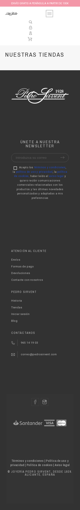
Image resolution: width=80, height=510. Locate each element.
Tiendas (16, 307)
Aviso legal (62, 465)
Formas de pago (22, 266)
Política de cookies (40, 465)
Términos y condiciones (27, 460)
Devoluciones (20, 273)
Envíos (15, 259)
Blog (14, 320)
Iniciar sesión (20, 314)
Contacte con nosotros (27, 279)
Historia (16, 300)
